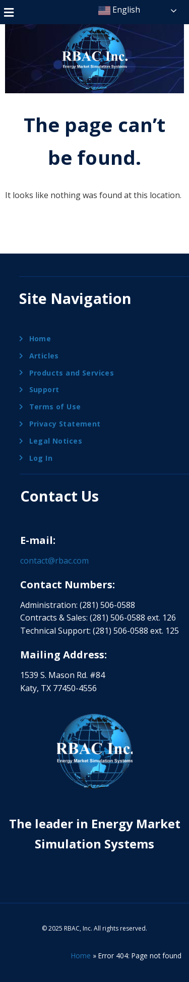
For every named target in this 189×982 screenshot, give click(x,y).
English (119, 10)
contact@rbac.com (54, 560)
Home (81, 955)
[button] (8, 12)
